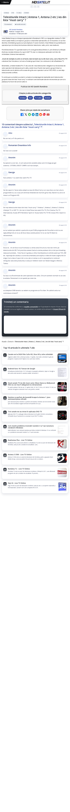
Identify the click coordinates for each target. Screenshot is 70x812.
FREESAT (9, 774)
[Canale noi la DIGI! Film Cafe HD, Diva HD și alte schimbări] (62, 358)
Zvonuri (26, 13)
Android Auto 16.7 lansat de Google (21, 369)
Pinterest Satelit (35, 757)
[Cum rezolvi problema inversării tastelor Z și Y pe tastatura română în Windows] (62, 430)
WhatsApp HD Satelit (35, 735)
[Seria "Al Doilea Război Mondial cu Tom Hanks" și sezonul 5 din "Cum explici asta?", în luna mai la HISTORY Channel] (35, 575)
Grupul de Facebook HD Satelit (35, 730)
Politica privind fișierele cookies (35, 792)
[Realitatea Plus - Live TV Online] (62, 444)
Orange (32, 774)
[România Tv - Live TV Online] (62, 473)
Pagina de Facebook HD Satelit (35, 725)
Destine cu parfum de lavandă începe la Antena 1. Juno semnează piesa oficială (29, 398)
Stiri (12, 13)
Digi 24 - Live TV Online (17, 483)
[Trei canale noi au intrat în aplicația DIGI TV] (62, 415)
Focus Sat (17, 774)
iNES (53, 774)
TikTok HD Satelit (35, 746)
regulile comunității (31, 307)
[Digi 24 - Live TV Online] (62, 487)
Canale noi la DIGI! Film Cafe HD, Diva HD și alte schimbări (30, 354)
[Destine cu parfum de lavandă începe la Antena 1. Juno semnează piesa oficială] (62, 401)
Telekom (39, 774)
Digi (4, 774)
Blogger (49, 800)
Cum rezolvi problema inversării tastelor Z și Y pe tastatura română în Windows (31, 427)
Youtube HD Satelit (35, 741)
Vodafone (47, 774)
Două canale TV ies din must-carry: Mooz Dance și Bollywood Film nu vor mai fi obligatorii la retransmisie (31, 384)
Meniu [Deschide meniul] (5, 2)
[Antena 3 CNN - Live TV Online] (62, 458)
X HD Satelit (35, 752)
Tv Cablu (18, 13)
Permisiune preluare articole (35, 786)
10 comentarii (8, 24)
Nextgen (25, 774)
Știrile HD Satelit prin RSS (35, 763)
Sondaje (6, 13)
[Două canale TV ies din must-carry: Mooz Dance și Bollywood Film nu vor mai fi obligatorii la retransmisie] (62, 387)
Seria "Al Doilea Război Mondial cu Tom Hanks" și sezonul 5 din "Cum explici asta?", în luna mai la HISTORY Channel (32, 553)
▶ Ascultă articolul (20, 24)
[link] (35, 358)
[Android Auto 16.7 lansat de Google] (62, 372)
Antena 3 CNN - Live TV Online (20, 454)
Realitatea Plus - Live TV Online (20, 440)
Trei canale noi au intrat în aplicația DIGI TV (25, 411)
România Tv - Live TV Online (19, 469)
